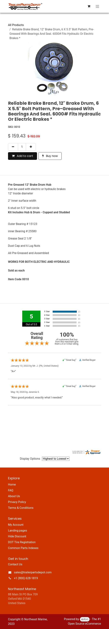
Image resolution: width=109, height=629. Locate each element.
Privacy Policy (17, 502)
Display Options (30, 458)
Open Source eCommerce (84, 623)
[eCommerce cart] (88, 6)
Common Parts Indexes (23, 548)
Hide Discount (17, 536)
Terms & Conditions (21, 508)
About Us (14, 496)
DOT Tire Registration (22, 542)
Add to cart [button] (22, 156)
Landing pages (17, 530)
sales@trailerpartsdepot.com (33, 572)
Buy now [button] (50, 156)
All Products (16, 25)
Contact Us (15, 564)
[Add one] (31, 147)
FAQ (10, 490)
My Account (16, 524)
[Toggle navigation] (97, 6)
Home (12, 484)
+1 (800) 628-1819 (26, 578)
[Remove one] (13, 147)
